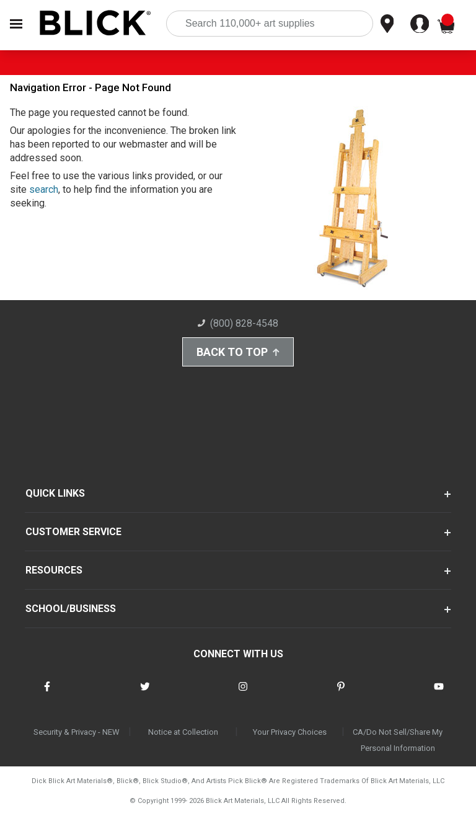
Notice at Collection (183, 732)
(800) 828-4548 (238, 323)
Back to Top (238, 351)
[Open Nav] (16, 24)
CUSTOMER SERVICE (73, 532)
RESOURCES (53, 570)
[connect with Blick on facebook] (47, 694)
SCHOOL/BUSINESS (70, 608)
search (43, 189)
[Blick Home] (95, 24)
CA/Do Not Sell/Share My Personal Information (398, 740)
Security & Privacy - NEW (76, 732)
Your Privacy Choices (290, 732)
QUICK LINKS (55, 493)
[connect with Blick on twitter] (145, 694)
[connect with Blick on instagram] (243, 694)
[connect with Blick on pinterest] (340, 694)
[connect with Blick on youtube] (438, 694)
